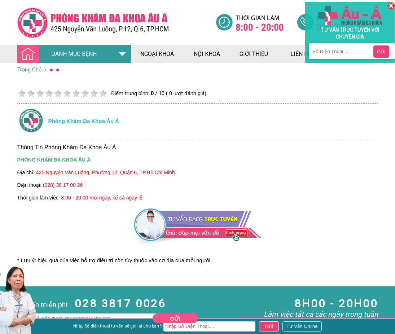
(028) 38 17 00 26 (63, 185)
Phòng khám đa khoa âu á (83, 121)
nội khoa (207, 53)
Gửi (175, 319)
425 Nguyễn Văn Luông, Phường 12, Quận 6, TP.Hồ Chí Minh (105, 172)
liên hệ (300, 53)
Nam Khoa (12, 327)
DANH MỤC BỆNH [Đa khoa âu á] (59, 54)
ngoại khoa (157, 53)
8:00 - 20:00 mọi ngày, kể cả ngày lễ (102, 198)
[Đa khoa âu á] (116, 22)
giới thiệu (254, 53)
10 (102, 93)
